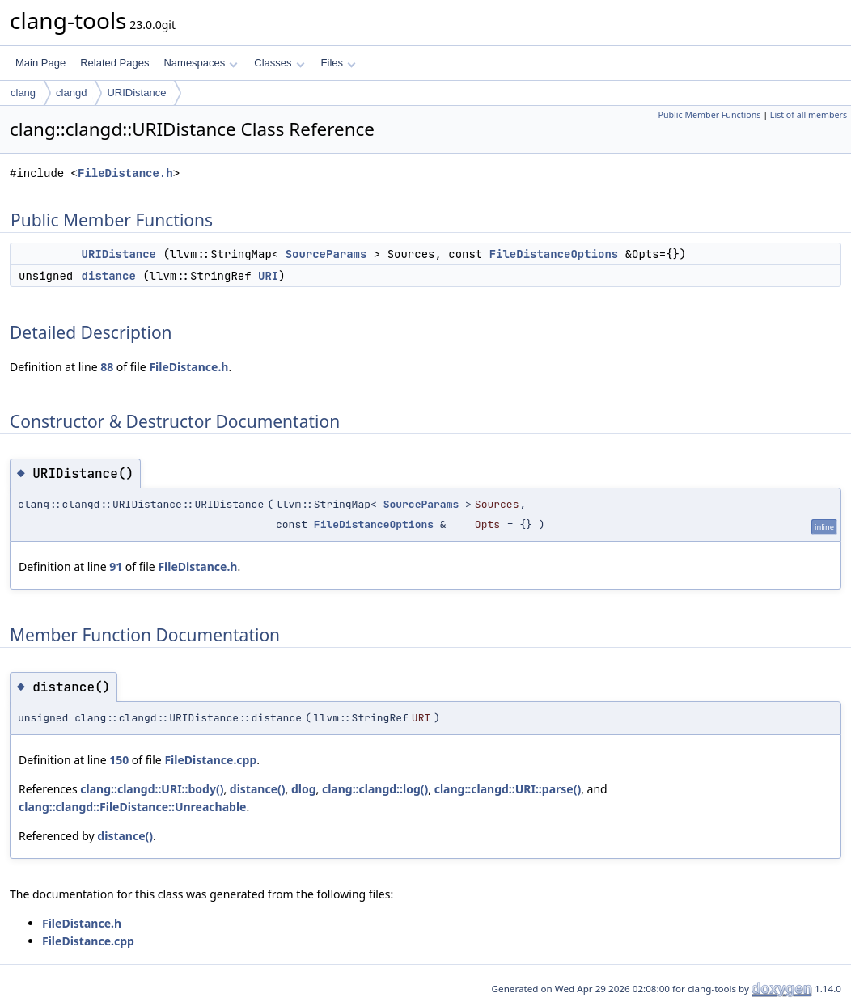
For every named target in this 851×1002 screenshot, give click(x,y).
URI (268, 275)
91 (115, 566)
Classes (279, 63)
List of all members (808, 114)
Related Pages (114, 63)
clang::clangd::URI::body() (151, 789)
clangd (71, 93)
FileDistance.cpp (210, 759)
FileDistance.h (125, 173)
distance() (258, 789)
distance (109, 275)
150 (119, 759)
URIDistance (136, 93)
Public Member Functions (709, 114)
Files (338, 63)
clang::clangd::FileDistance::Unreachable (132, 806)
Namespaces (200, 63)
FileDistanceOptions (554, 254)
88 (106, 366)
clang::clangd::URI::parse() (508, 789)
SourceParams (326, 254)
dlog (303, 789)
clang (23, 93)
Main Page (40, 63)
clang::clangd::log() (375, 789)
